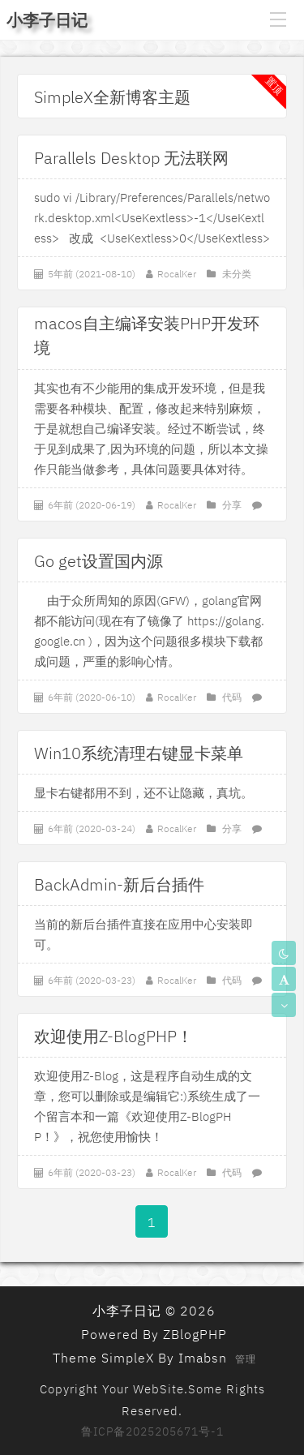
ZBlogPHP (195, 1334)
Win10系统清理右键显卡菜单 (138, 753)
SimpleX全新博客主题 (112, 97)
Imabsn (202, 1358)
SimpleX (127, 1358)
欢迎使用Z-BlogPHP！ (113, 1036)
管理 (245, 1359)
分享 (232, 505)
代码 (232, 697)
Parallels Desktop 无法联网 (131, 158)
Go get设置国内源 (98, 561)
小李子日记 (47, 20)
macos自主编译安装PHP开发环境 (146, 324)
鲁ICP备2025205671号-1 (152, 1431)
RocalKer (176, 274)
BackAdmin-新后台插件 (119, 884)
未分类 (236, 274)
